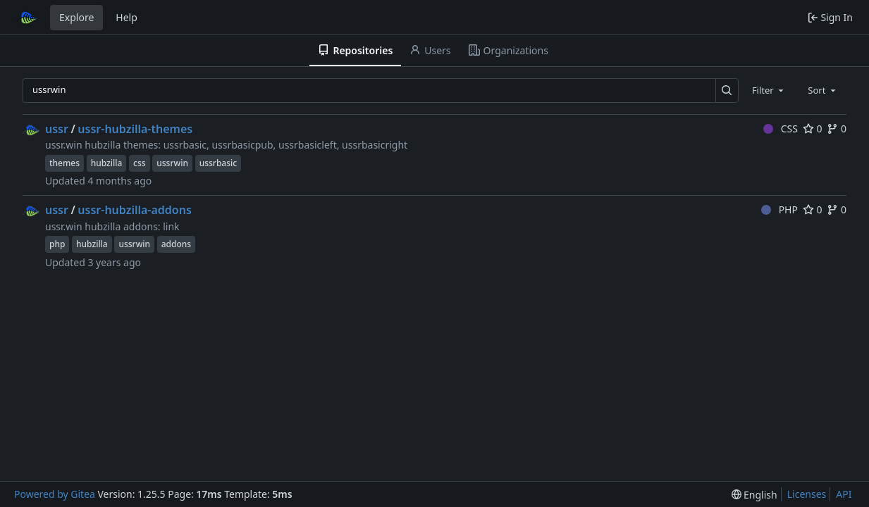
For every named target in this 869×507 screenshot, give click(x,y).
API (843, 494)
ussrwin (172, 163)
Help (126, 17)
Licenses (807, 494)
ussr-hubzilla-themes (135, 129)
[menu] (754, 494)
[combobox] (769, 90)
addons (176, 244)
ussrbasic (218, 163)
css (139, 163)
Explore (76, 17)
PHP (779, 209)
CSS (780, 128)
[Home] (27, 17)
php (57, 244)
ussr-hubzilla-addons (135, 210)
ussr (56, 129)
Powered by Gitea (54, 494)
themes (64, 163)
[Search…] (727, 90)
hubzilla (107, 163)
